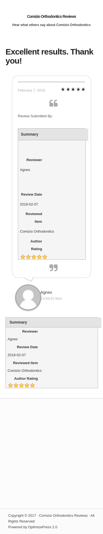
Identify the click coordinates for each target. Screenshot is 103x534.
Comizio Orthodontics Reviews (51, 16)
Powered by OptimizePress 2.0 (32, 527)
